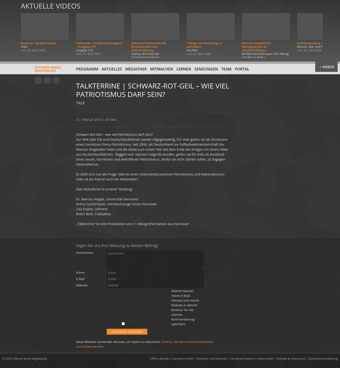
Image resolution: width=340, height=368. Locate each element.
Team (226, 69)
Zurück (9, 29)
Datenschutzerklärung (323, 359)
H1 (134, 224)
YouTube (38, 80)
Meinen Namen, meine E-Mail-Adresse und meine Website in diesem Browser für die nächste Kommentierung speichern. (185, 307)
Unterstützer (265, 359)
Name (80, 272)
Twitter (56, 80)
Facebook (47, 80)
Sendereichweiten (242, 359)
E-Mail (80, 279)
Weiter (331, 29)
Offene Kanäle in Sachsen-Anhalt (171, 359)
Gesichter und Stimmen (211, 359)
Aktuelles (112, 69)
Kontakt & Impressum (291, 359)
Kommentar (84, 252)
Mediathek (136, 69)
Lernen (184, 69)
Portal (242, 69)
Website (82, 285)
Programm (87, 69)
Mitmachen (161, 69)
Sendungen (206, 69)
